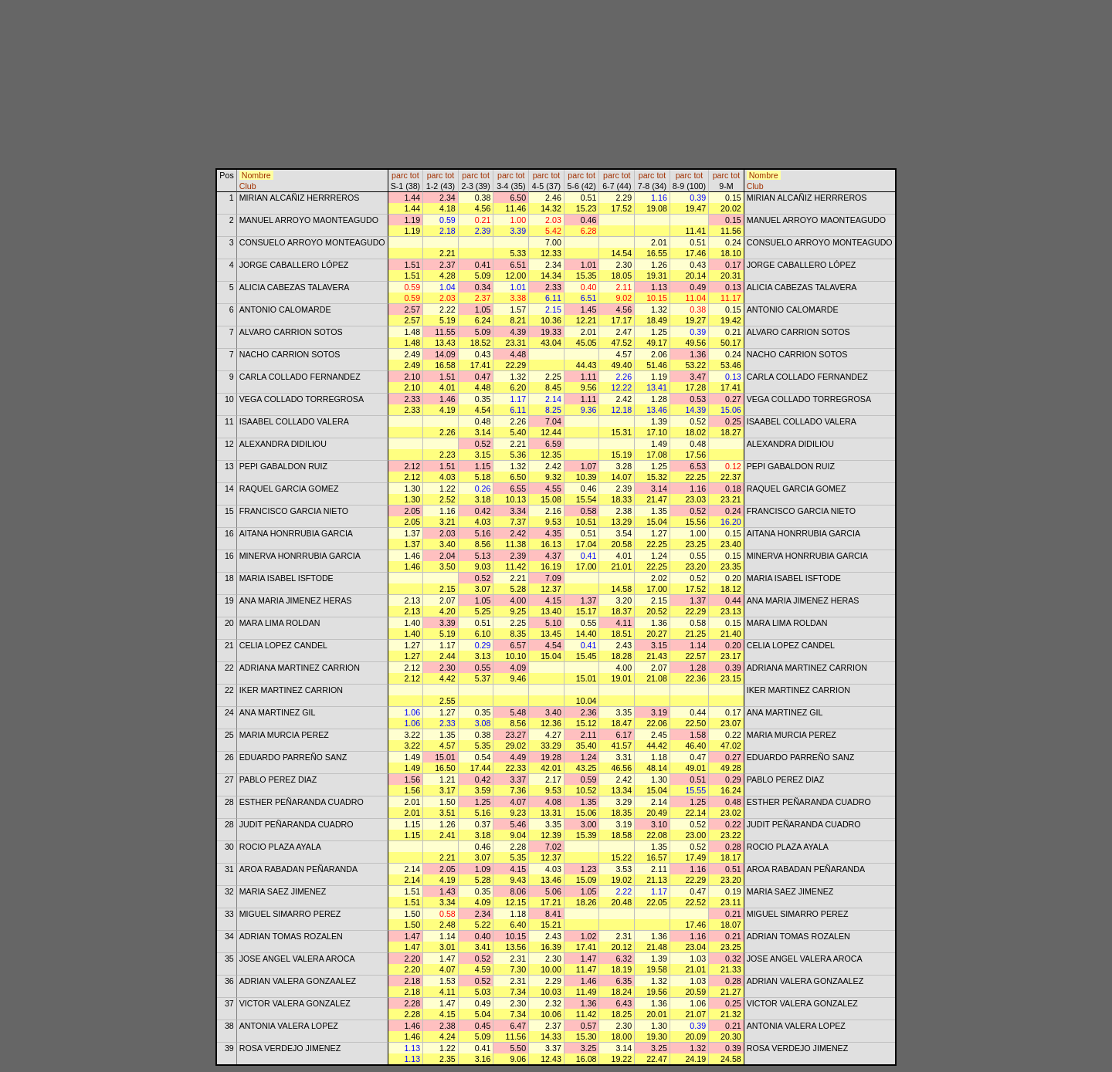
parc (400, 175)
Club (247, 186)
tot (414, 175)
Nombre (256, 175)
